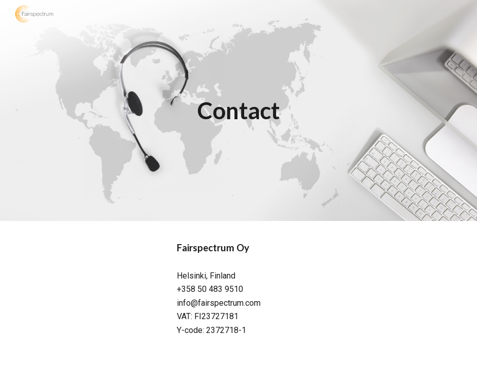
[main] (238, 110)
